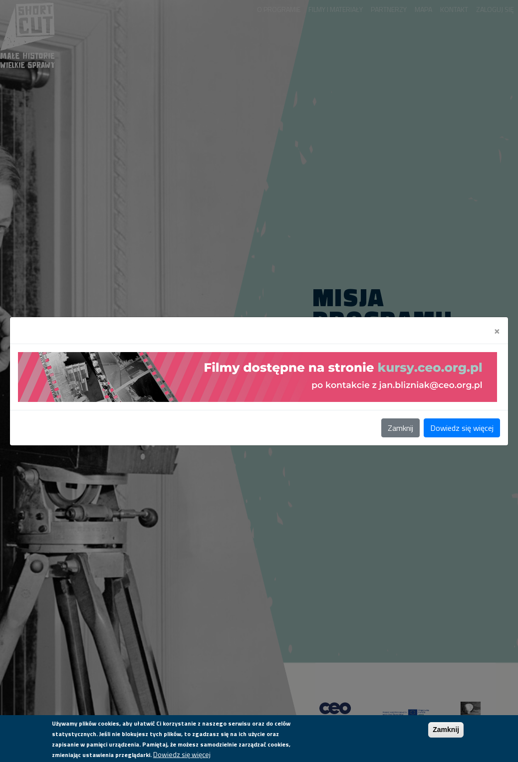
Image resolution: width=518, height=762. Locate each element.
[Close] (497, 330)
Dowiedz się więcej (462, 428)
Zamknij (400, 428)
